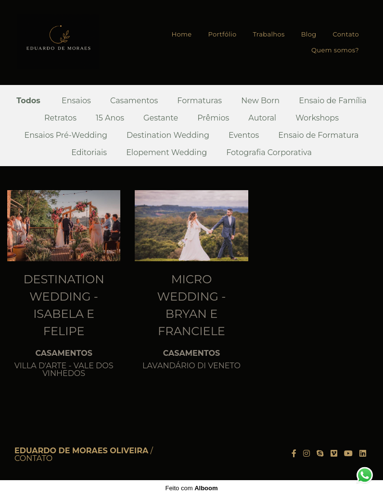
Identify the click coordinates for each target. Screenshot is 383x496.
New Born (260, 101)
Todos (28, 101)
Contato (345, 34)
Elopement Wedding (166, 153)
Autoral (262, 118)
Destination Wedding (168, 135)
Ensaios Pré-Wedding (66, 135)
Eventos (244, 135)
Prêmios (213, 118)
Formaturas (199, 101)
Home (182, 34)
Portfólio (222, 34)
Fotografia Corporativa (269, 153)
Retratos (60, 118)
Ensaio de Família (333, 101)
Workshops (317, 118)
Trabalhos (268, 34)
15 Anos (110, 118)
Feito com (191, 488)
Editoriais (89, 153)
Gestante (160, 118)
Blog (309, 34)
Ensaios (76, 101)
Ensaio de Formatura (318, 135)
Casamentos (134, 101)
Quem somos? (335, 50)
